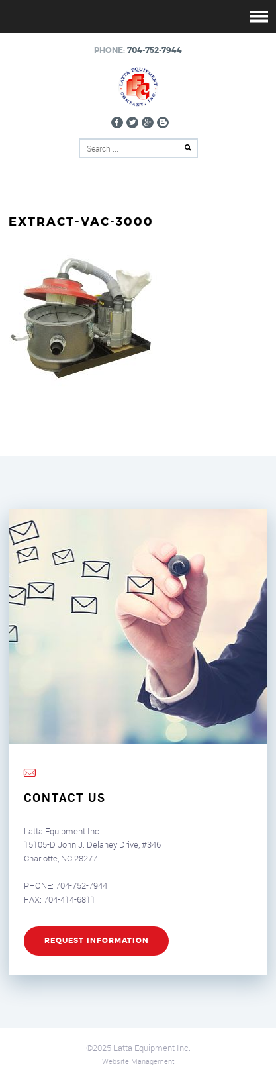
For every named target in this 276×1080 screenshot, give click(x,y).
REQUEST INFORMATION (96, 941)
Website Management (138, 1061)
